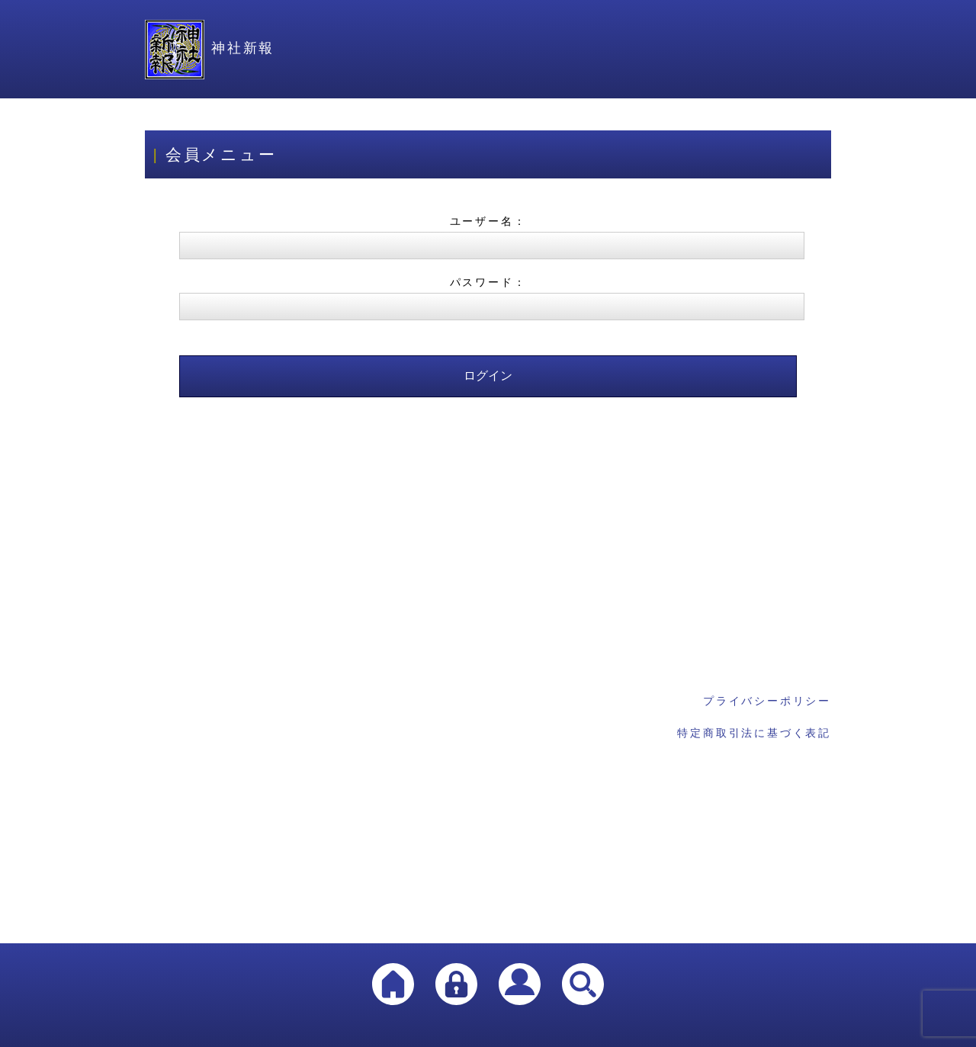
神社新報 (209, 48)
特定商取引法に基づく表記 (754, 733)
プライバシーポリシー (767, 701)
